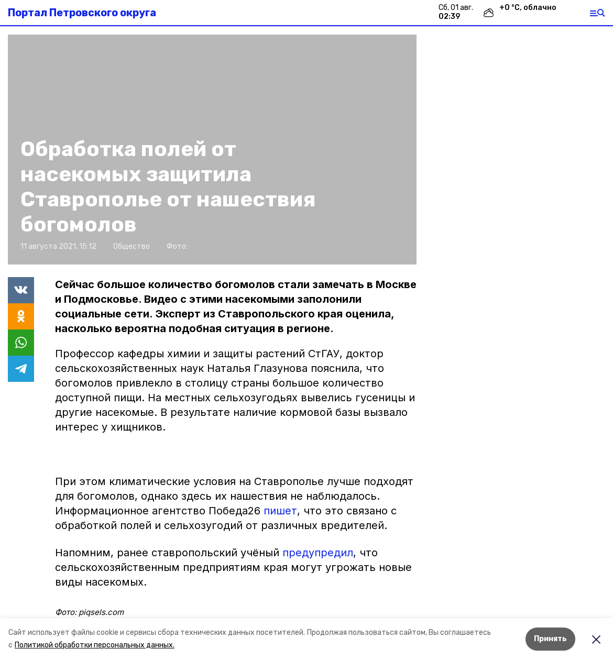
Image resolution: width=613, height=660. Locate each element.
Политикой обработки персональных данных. (94, 645)
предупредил (317, 552)
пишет (280, 510)
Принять (550, 638)
